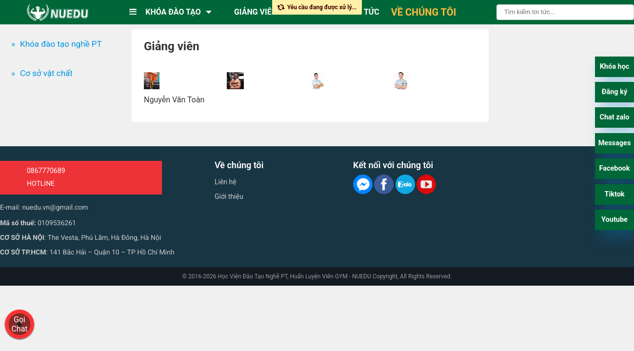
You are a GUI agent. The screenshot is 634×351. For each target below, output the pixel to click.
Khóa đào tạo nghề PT (61, 44)
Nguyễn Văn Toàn (174, 99)
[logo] (57, 12)
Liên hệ (226, 182)
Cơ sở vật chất (46, 73)
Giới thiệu (229, 196)
